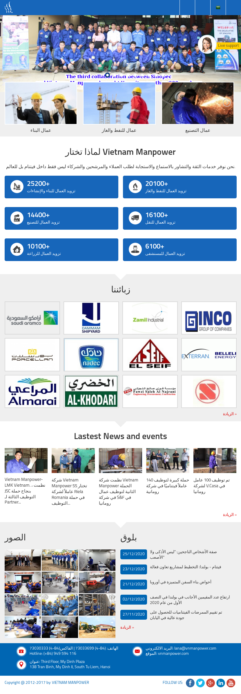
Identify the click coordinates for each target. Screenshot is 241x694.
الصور (15, 538)
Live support (228, 46)
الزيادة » (230, 414)
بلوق (128, 538)
